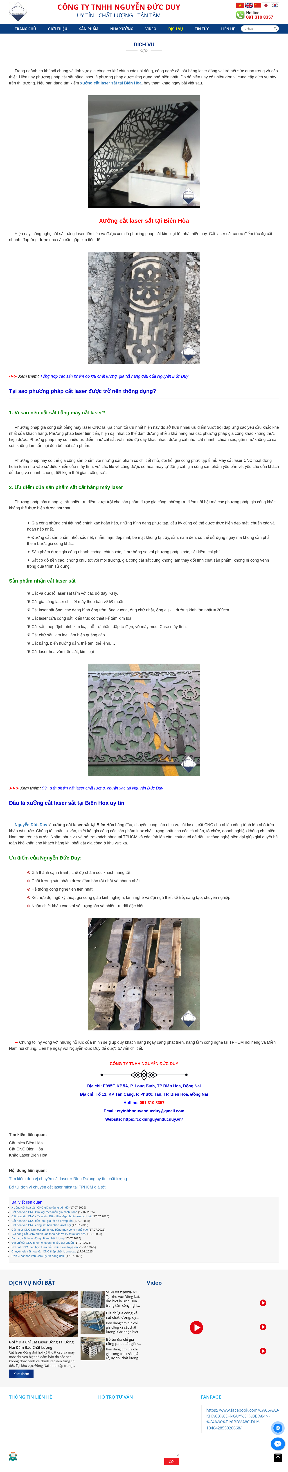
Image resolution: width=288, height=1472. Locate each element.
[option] (263, 1303)
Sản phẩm (88, 28)
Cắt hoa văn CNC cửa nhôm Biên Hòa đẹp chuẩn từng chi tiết (51, 1216)
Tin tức (202, 28)
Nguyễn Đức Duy (31, 825)
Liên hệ (228, 28)
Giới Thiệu (57, 28)
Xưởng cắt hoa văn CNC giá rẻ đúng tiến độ (40, 1207)
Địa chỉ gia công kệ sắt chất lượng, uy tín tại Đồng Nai (121, 1316)
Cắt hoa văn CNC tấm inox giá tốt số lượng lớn (42, 1221)
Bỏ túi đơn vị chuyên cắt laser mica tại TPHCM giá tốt (57, 1187)
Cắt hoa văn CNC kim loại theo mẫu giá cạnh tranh (44, 1212)
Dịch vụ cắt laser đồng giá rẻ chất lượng (37, 1238)
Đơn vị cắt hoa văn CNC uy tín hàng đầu (38, 1256)
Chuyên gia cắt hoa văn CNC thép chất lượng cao (43, 1251)
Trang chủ (25, 28)
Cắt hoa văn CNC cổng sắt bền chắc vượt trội (41, 1225)
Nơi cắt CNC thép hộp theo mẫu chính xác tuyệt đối (45, 1247)
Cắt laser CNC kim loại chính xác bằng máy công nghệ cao (49, 1229)
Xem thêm (21, 1373)
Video (150, 28)
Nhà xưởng (121, 28)
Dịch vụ (175, 28)
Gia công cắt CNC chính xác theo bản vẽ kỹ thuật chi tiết (48, 1234)
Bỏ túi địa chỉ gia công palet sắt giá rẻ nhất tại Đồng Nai (123, 1342)
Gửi (172, 1461)
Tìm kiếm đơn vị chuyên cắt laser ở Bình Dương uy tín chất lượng (68, 1179)
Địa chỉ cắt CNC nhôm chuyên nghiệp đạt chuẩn (42, 1242)
